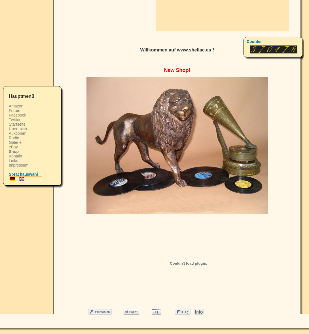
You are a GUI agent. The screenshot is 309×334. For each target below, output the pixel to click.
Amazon (16, 106)
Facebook (17, 115)
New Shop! (177, 70)
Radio (14, 138)
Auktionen (17, 133)
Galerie (15, 142)
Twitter (14, 119)
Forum (14, 110)
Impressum (18, 165)
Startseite (17, 124)
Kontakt (15, 156)
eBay (13, 147)
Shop (14, 151)
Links (13, 160)
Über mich (18, 128)
